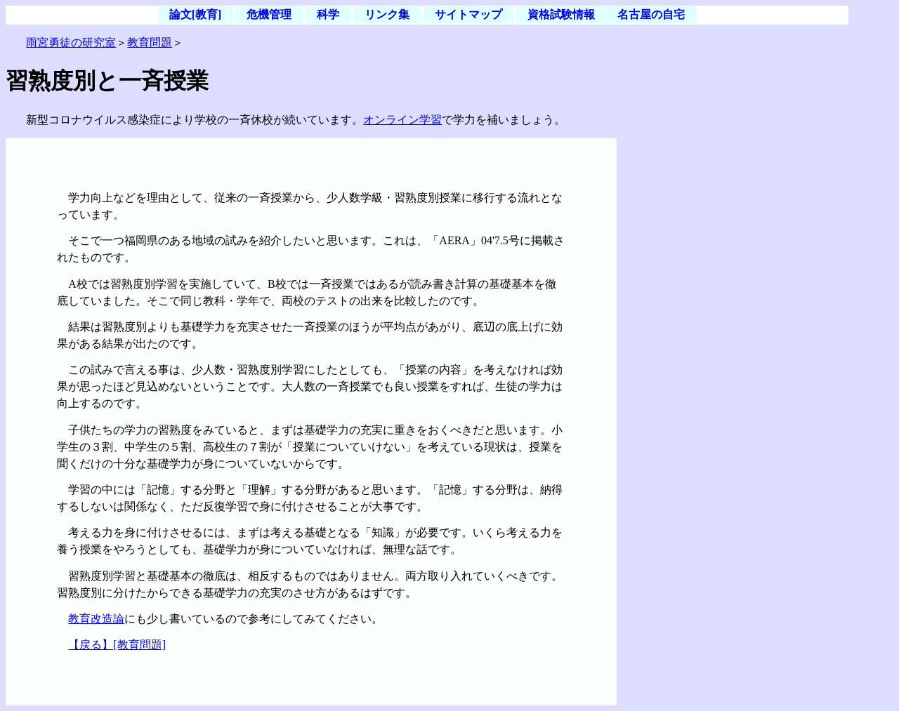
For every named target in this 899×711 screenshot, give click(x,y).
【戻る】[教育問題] (117, 645)
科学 (328, 15)
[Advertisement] (732, 226)
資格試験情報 (561, 15)
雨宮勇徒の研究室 (71, 42)
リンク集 (387, 15)
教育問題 (149, 42)
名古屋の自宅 (651, 15)
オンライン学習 (402, 120)
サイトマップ (468, 15)
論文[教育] (195, 15)
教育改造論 (96, 619)
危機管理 (269, 15)
